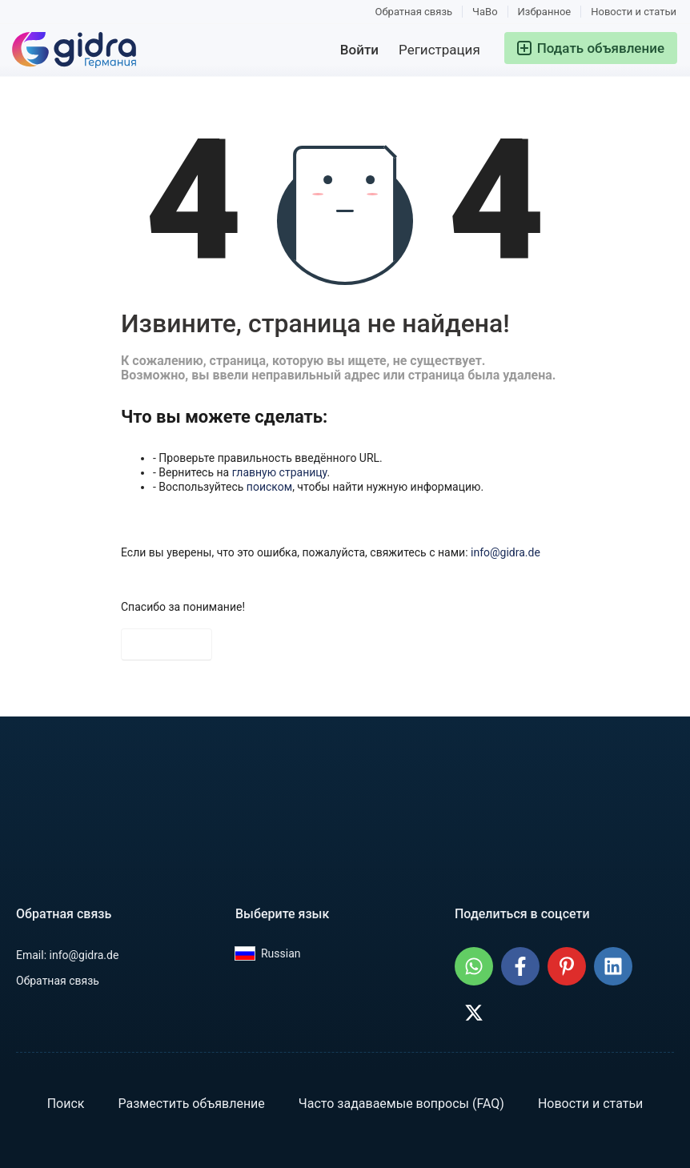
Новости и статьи (633, 12)
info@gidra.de (505, 552)
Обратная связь (414, 12)
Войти (359, 50)
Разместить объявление (191, 1103)
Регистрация (439, 50)
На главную (166, 644)
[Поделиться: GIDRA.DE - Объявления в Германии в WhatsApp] (474, 966)
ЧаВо (484, 12)
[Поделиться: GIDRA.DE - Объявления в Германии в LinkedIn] (613, 966)
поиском (269, 486)
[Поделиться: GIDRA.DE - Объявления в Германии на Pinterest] (567, 966)
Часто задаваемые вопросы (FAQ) (401, 1103)
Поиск (66, 1103)
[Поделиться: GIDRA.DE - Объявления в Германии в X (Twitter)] (474, 1012)
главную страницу (279, 472)
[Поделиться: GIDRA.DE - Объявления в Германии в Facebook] (520, 966)
